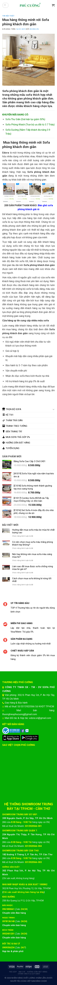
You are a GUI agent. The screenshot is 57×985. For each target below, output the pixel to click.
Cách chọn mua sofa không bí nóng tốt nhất (31, 580)
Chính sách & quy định (29, 974)
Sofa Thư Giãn (12, 119)
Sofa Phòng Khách (15, 124)
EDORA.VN (34, 29)
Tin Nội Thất (8, 16)
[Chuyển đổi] (53, 409)
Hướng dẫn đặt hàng (37, 972)
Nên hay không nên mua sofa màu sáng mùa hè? (32, 555)
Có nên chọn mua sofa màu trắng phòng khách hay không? (32, 543)
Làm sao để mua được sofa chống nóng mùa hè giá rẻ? (32, 567)
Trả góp (13, 972)
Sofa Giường (12, 129)
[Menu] (6, 5)
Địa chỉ (22, 972)
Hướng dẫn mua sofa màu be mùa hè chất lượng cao (33, 531)
